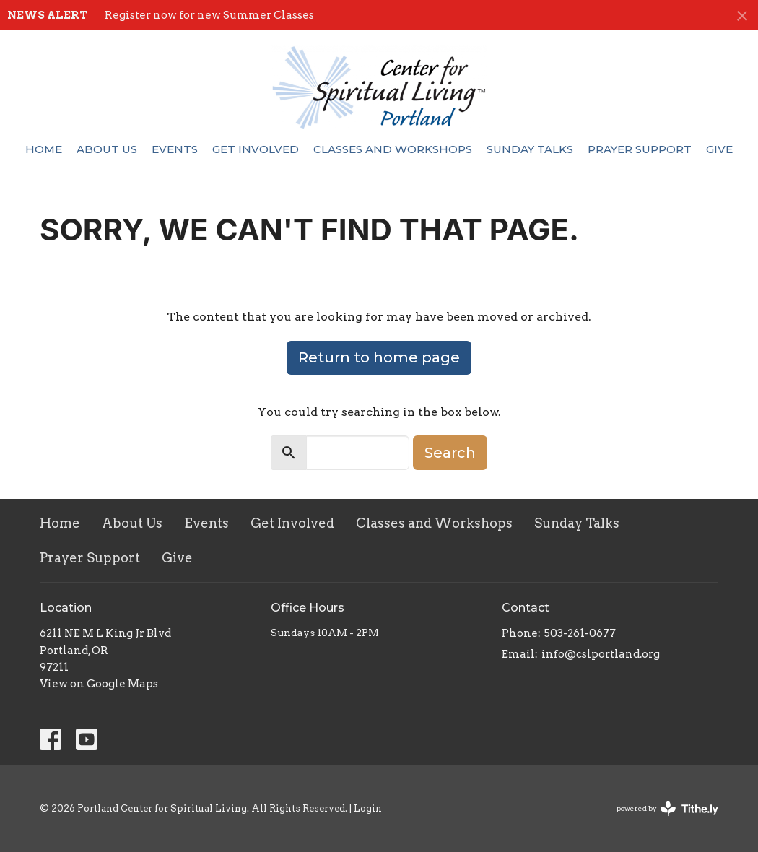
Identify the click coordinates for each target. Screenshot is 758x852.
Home (43, 149)
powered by (667, 808)
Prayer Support (640, 149)
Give (719, 149)
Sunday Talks (530, 149)
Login (368, 808)
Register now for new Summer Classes (209, 15)
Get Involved (255, 149)
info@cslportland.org (600, 654)
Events (175, 149)
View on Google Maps (99, 683)
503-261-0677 (580, 633)
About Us (107, 149)
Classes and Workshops (392, 149)
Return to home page (379, 357)
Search (450, 452)
